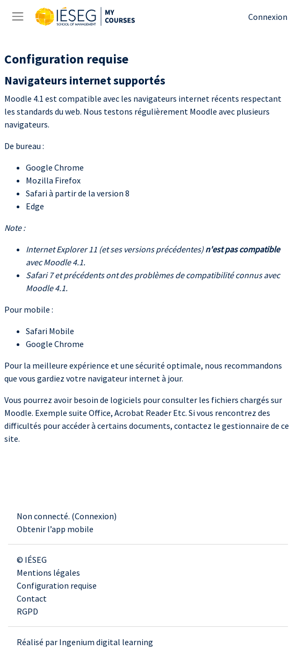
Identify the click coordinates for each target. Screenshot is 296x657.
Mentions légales (48, 572)
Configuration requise (57, 585)
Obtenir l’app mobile (55, 529)
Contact (32, 598)
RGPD (27, 611)
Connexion (267, 16)
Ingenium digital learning (106, 642)
